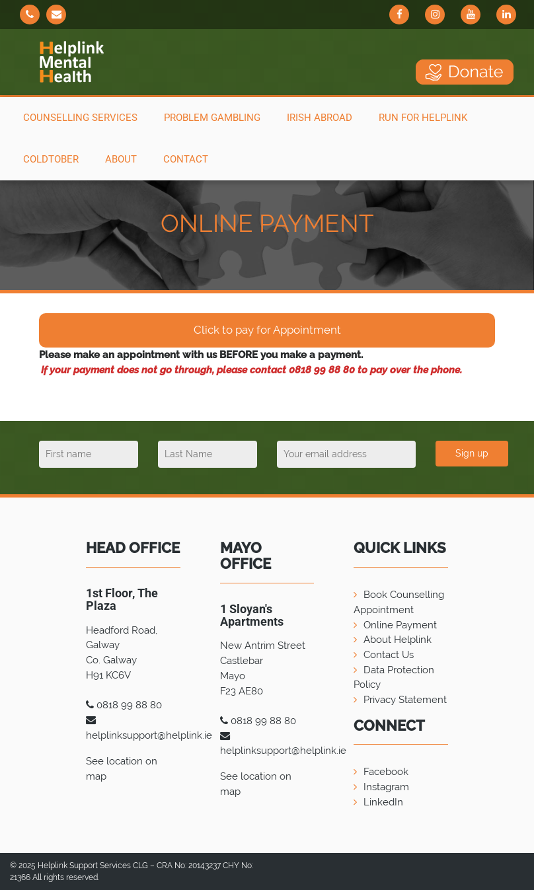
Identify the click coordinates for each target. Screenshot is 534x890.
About (121, 159)
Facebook (385, 772)
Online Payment (400, 625)
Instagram (386, 787)
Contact (185, 159)
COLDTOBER (51, 159)
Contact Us (388, 655)
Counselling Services (80, 118)
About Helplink (397, 640)
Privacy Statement (405, 700)
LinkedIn (383, 802)
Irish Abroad (319, 118)
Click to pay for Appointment (267, 329)
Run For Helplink (423, 118)
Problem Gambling (212, 118)
